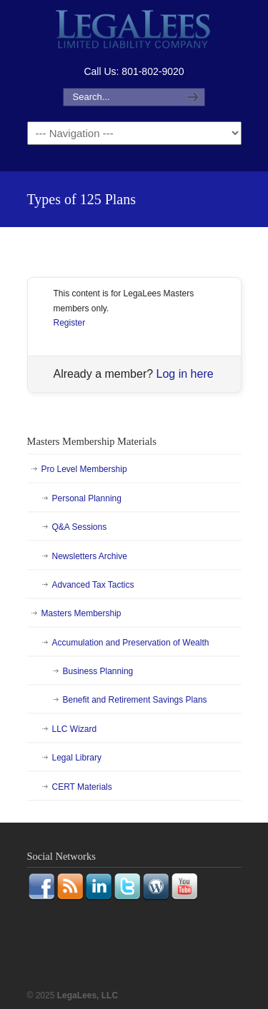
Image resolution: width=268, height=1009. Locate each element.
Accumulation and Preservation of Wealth (130, 643)
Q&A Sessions (79, 527)
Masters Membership (81, 613)
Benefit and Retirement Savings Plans (135, 700)
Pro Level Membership (84, 469)
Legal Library (76, 758)
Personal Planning (86, 498)
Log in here (185, 374)
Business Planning (98, 671)
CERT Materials (82, 787)
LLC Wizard (74, 729)
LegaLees (134, 31)
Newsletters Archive (89, 556)
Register (70, 323)
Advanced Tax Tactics (93, 585)
